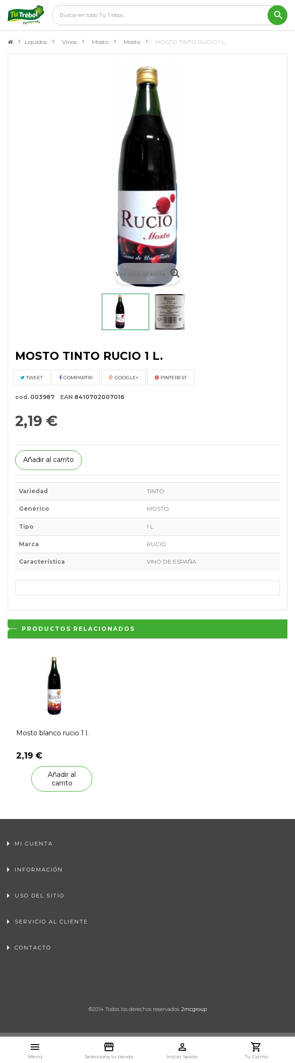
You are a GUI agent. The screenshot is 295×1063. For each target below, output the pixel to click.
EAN (64, 397)
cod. (22, 397)
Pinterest (171, 378)
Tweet (31, 378)
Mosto (100, 41)
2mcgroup (194, 1009)
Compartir (75, 378)
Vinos (69, 41)
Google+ (123, 378)
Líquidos (36, 41)
